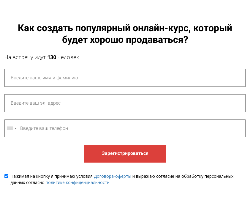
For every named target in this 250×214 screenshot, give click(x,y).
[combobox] (11, 128)
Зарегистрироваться (125, 153)
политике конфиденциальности (78, 182)
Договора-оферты (112, 176)
